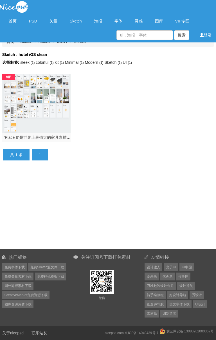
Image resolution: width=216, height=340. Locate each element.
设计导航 (186, 286)
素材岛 (152, 314)
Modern (95, 62)
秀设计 (197, 295)
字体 (118, 21)
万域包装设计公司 (160, 286)
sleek (28, 62)
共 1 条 (16, 155)
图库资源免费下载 (18, 304)
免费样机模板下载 (50, 276)
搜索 (182, 35)
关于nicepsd (13, 333)
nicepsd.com (114, 333)
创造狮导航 (155, 304)
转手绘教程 (155, 295)
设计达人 (153, 267)
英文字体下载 (179, 304)
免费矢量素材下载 (18, 276)
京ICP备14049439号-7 (141, 333)
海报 (98, 21)
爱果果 (152, 276)
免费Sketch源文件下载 (47, 267)
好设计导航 (177, 295)
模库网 (183, 276)
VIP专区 (182, 21)
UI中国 (187, 267)
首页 (13, 21)
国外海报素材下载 (18, 286)
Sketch (76, 21)
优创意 (168, 276)
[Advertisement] (109, 208)
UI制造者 (169, 314)
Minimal (75, 62)
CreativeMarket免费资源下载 (26, 295)
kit (60, 62)
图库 (159, 21)
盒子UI (171, 267)
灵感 (139, 21)
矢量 (53, 21)
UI (127, 62)
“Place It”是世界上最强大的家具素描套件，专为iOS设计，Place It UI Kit (66, 137)
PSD (33, 21)
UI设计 (200, 304)
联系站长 (39, 333)
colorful (45, 62)
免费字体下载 (14, 267)
